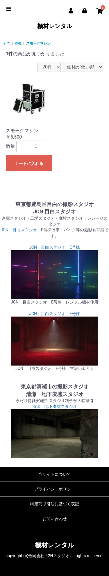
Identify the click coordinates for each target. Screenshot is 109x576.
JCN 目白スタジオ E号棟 (54, 247)
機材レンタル (54, 26)
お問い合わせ (54, 518)
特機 (18, 43)
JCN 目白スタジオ (19, 230)
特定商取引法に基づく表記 (54, 503)
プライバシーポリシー (54, 489)
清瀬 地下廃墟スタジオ (54, 406)
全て (6, 43)
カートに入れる (29, 163)
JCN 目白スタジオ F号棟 (54, 313)
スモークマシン (38, 43)
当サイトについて (54, 474)
